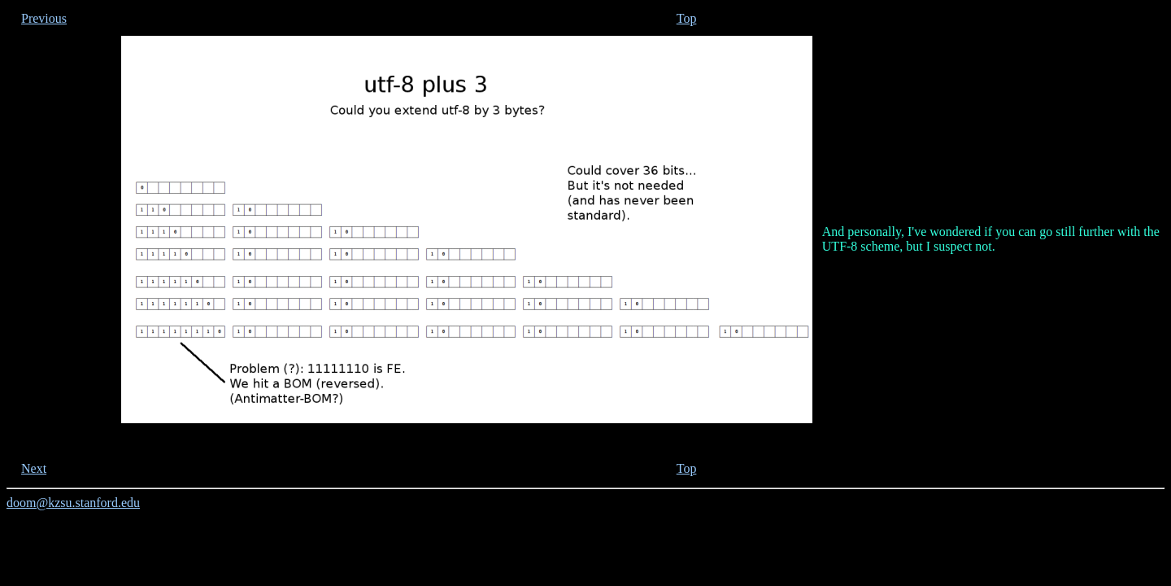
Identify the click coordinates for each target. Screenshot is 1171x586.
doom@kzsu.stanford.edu (73, 502)
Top (687, 18)
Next (33, 468)
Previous (44, 18)
